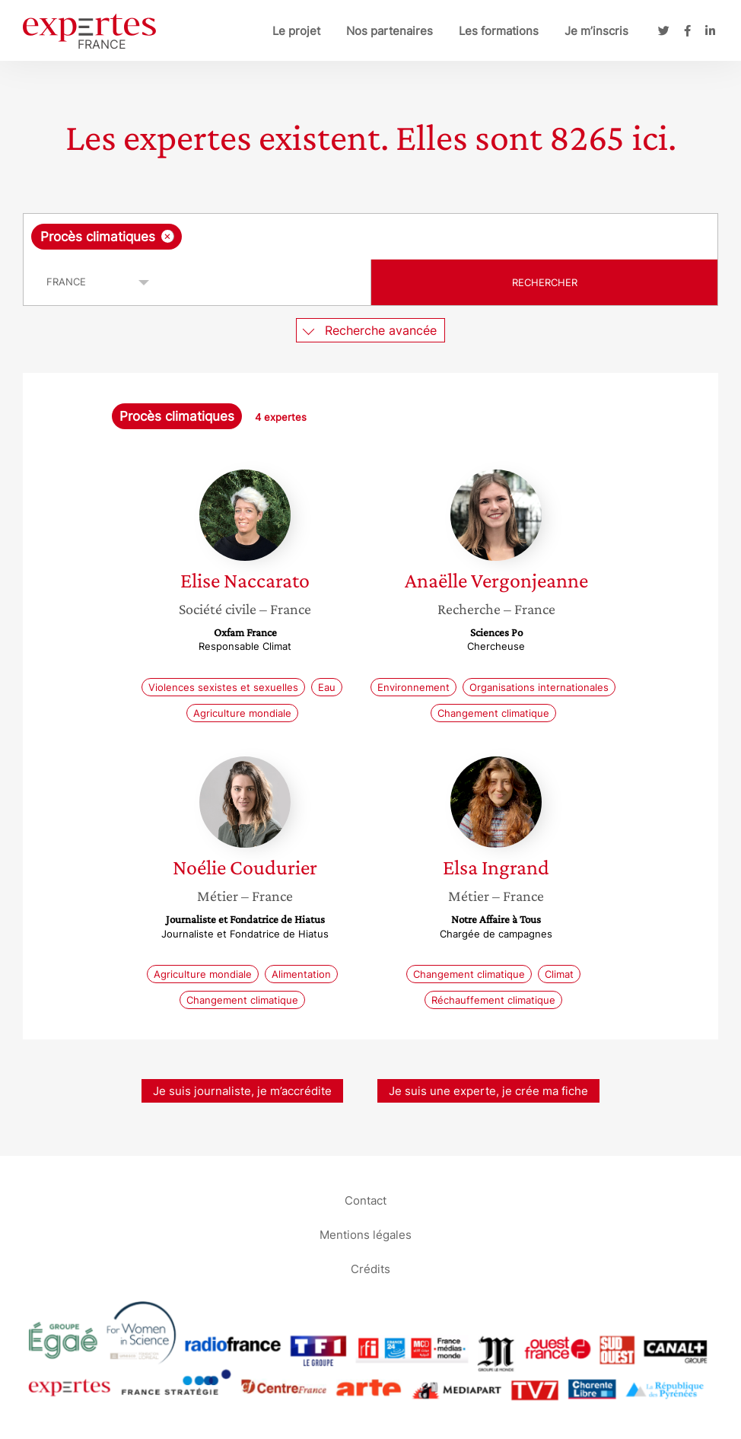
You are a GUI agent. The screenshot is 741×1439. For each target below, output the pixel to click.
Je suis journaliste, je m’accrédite (242, 1091)
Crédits (370, 1268)
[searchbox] (306, 236)
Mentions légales (366, 1234)
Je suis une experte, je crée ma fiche (488, 1091)
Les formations (499, 31)
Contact (365, 1199)
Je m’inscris (596, 31)
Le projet (296, 31)
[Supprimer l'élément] (167, 236)
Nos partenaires (389, 31)
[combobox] (370, 236)
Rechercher (544, 282)
